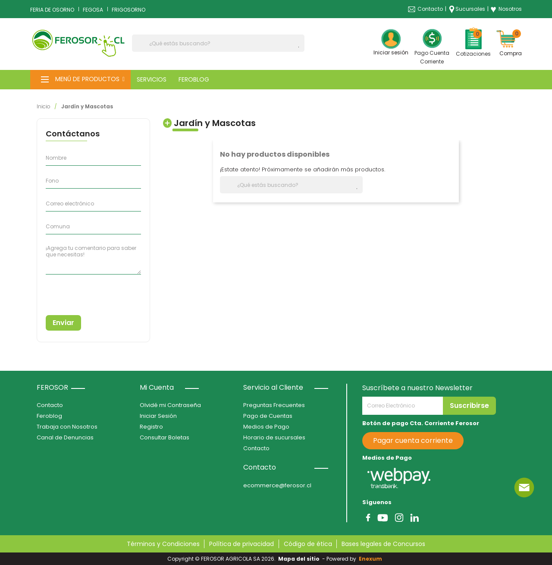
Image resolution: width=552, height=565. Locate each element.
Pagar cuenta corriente (413, 440)
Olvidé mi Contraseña (170, 405)
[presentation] (85, 291)
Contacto (430, 9)
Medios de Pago (266, 427)
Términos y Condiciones (163, 544)
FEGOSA (93, 9)
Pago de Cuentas (267, 416)
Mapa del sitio (299, 558)
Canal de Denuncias (65, 437)
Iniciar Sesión (158, 416)
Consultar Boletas (164, 437)
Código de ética (308, 544)
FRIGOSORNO (128, 9)
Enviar (63, 323)
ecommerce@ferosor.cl (277, 485)
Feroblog (49, 416)
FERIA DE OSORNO (52, 9)
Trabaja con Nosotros (67, 427)
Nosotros (506, 9)
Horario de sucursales (274, 437)
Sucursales (470, 9)
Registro (151, 427)
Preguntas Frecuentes (274, 405)
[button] (80, 79)
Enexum (372, 558)
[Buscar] (218, 43)
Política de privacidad (241, 544)
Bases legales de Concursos (383, 544)
